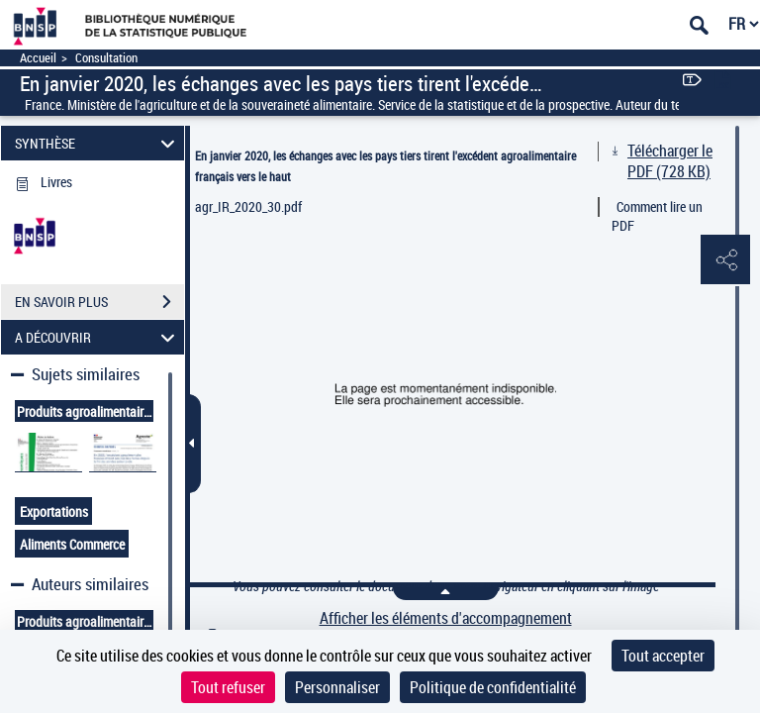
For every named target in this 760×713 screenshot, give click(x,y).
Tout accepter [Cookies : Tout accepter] (663, 655)
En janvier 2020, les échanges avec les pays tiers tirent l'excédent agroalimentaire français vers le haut (385, 166)
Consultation (106, 58)
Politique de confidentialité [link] (493, 687)
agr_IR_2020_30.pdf (248, 206)
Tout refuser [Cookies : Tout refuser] (228, 687)
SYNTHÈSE (98, 143)
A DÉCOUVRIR (98, 337)
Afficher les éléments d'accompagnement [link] (446, 618)
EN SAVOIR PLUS (99, 302)
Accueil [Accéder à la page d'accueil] (38, 58)
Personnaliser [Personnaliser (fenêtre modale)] (337, 687)
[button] (725, 260)
